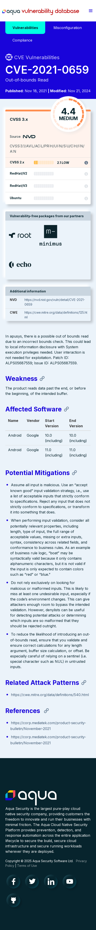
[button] (90, 10)
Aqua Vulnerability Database (40, 11)
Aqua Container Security (31, 798)
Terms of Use (27, 865)
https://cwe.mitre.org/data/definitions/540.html (50, 694)
